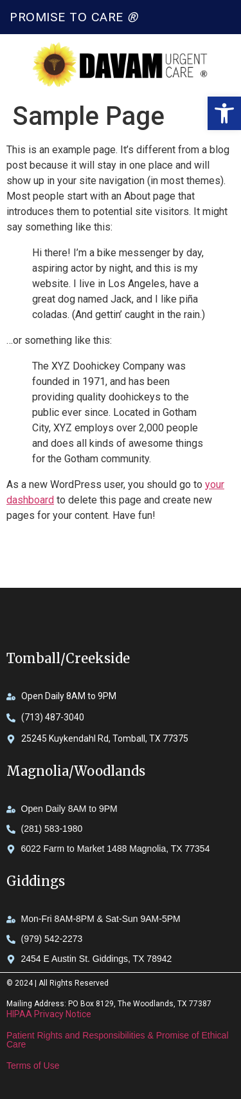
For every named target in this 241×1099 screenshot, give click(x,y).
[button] (224, 113)
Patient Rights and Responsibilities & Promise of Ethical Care (117, 1039)
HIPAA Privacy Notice (48, 1014)
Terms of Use (32, 1065)
